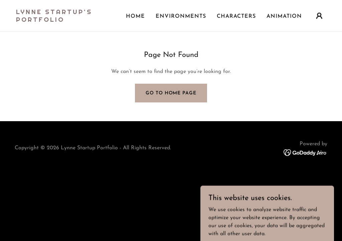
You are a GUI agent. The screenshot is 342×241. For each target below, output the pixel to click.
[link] (59, 20)
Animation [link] (284, 16)
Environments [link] (181, 16)
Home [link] (135, 16)
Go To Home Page (171, 93)
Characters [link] (236, 16)
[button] (319, 15)
